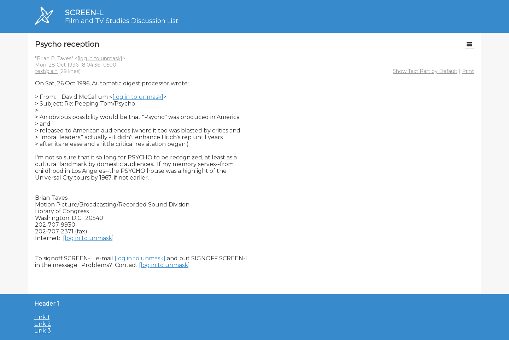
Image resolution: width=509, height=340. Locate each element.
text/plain (46, 71)
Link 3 (42, 330)
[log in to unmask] (99, 58)
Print (468, 71)
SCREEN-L (84, 12)
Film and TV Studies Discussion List (121, 21)
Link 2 (42, 324)
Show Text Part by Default (425, 71)
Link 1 (41, 317)
